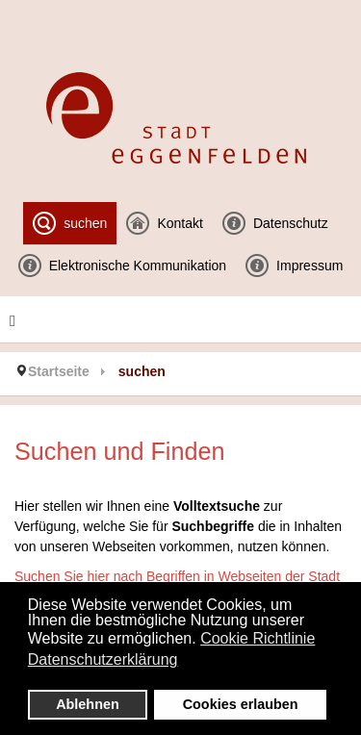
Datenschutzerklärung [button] (103, 659)
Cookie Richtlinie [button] (257, 638)
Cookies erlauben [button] (240, 704)
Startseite (59, 371)
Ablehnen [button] (87, 704)
